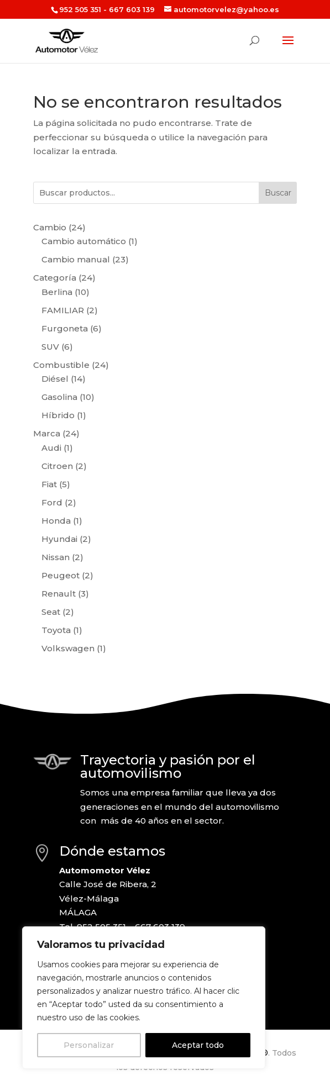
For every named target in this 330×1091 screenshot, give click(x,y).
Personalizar (89, 1045)
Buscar (278, 193)
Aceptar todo (198, 1045)
